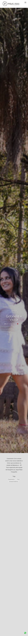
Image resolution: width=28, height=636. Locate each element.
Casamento (11, 479)
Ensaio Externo (13, 481)
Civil (18, 479)
